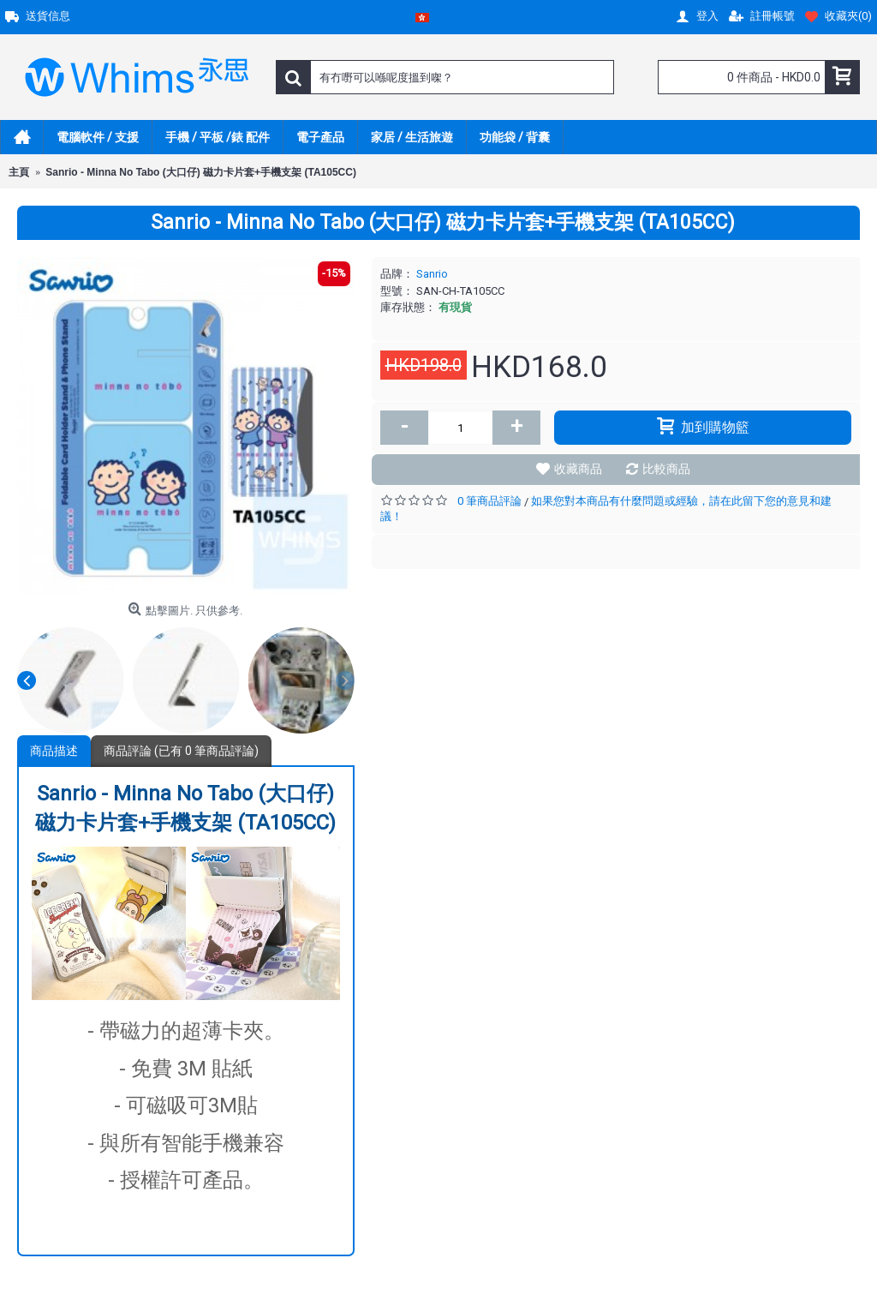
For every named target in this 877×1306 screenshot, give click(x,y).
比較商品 (666, 469)
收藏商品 (578, 469)
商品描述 (54, 751)
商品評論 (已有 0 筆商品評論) (181, 751)
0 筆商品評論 (489, 500)
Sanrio (432, 273)
